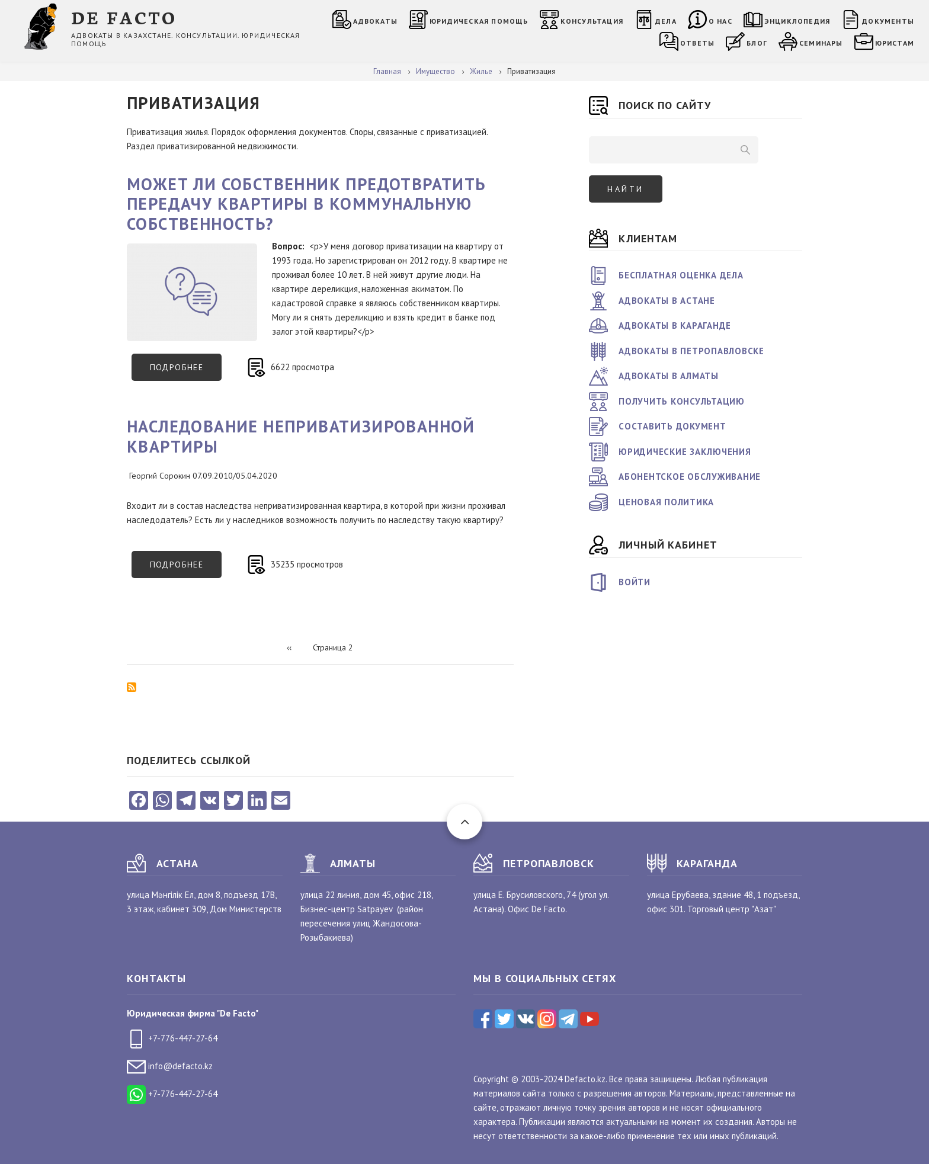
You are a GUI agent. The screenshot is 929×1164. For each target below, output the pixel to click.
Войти (635, 582)
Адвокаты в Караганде (675, 325)
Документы (888, 21)
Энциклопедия (797, 21)
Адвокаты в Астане (667, 300)
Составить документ (672, 426)
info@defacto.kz (170, 1066)
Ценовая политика (666, 502)
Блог (757, 43)
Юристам (894, 43)
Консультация (591, 21)
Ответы (697, 43)
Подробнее (186, 371)
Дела (666, 21)
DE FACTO (124, 17)
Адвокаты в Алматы (669, 375)
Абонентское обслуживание (690, 476)
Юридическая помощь (479, 21)
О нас (720, 21)
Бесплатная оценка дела (681, 275)
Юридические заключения (685, 451)
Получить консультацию (682, 401)
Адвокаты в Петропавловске (691, 351)
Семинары (821, 43)
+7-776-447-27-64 (172, 1038)
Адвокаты (375, 21)
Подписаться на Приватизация (131, 687)
